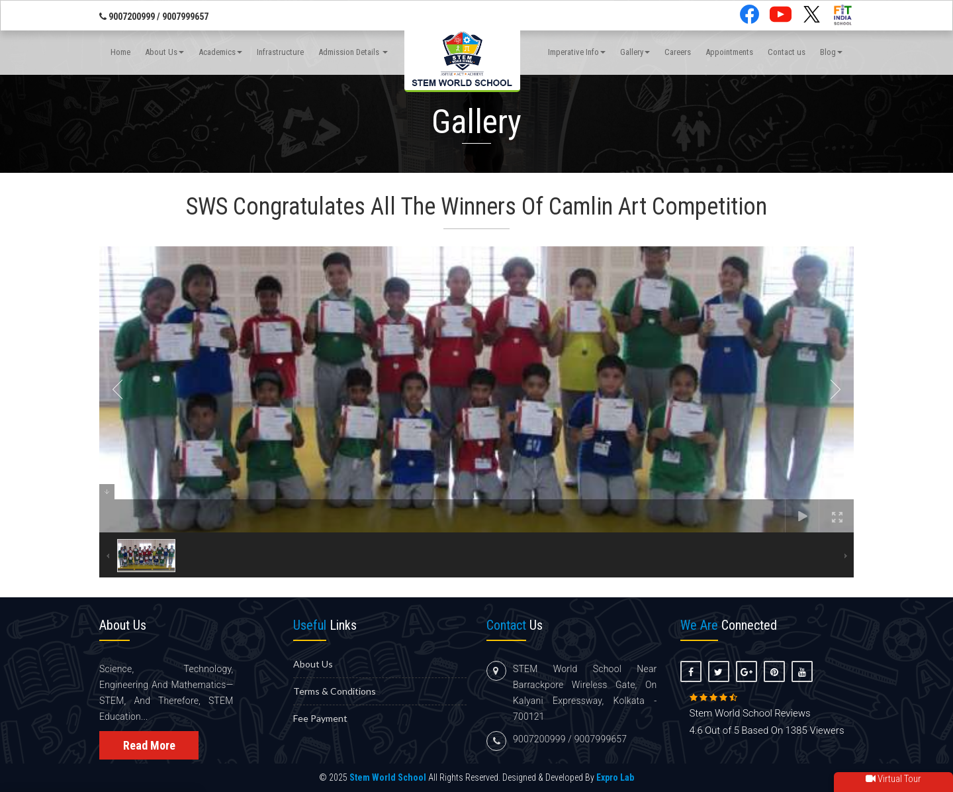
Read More (149, 745)
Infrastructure (280, 52)
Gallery (635, 52)
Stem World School (387, 777)
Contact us (786, 52)
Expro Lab (615, 777)
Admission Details (353, 52)
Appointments (729, 52)
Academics (220, 52)
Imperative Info (577, 52)
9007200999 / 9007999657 (153, 16)
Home (120, 52)
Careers (677, 52)
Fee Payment (320, 718)
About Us (164, 52)
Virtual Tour (893, 779)
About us (313, 663)
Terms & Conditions (334, 691)
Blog (831, 52)
